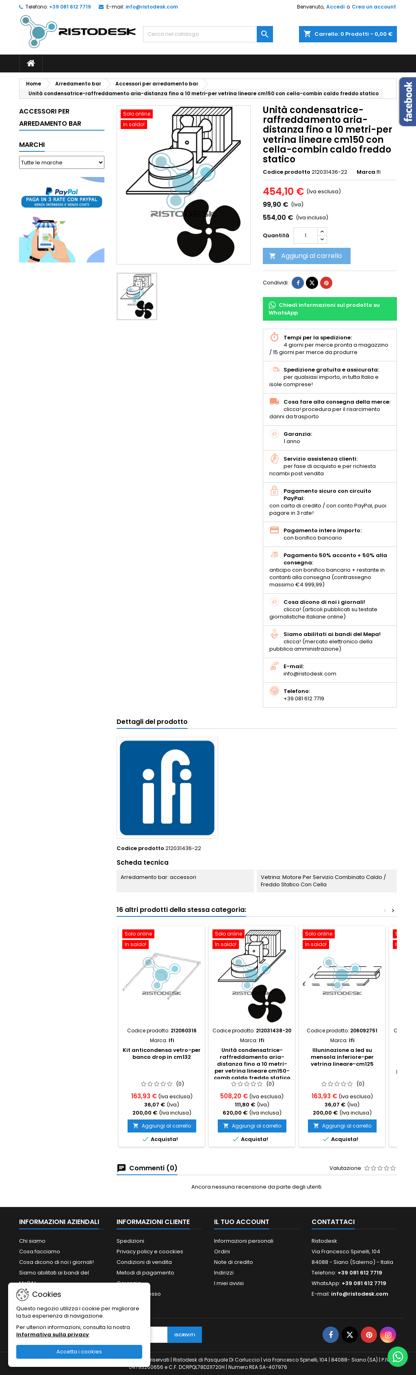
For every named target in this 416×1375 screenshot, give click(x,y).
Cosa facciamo (39, 1251)
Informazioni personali (243, 1241)
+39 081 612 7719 (70, 6)
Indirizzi (224, 1273)
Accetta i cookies (79, 1351)
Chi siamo (32, 1241)
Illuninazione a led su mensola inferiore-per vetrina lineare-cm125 (342, 1057)
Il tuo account (241, 1221)
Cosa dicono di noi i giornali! (56, 1262)
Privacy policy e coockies (150, 1251)
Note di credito (233, 1262)
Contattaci (333, 1221)
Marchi (32, 144)
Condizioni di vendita (144, 1262)
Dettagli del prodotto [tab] (152, 721)
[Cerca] (208, 34)
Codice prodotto (286, 172)
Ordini (222, 1251)
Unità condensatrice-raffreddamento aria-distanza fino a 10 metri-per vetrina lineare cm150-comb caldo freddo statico (252, 1064)
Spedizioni (130, 1241)
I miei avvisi (229, 1283)
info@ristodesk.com (152, 6)
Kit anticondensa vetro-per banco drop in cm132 (162, 1053)
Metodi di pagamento (145, 1273)
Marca (366, 172)
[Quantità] (305, 235)
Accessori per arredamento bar (50, 117)
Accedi (335, 6)
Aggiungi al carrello (305, 255)
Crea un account (374, 6)
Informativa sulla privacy (52, 1334)
